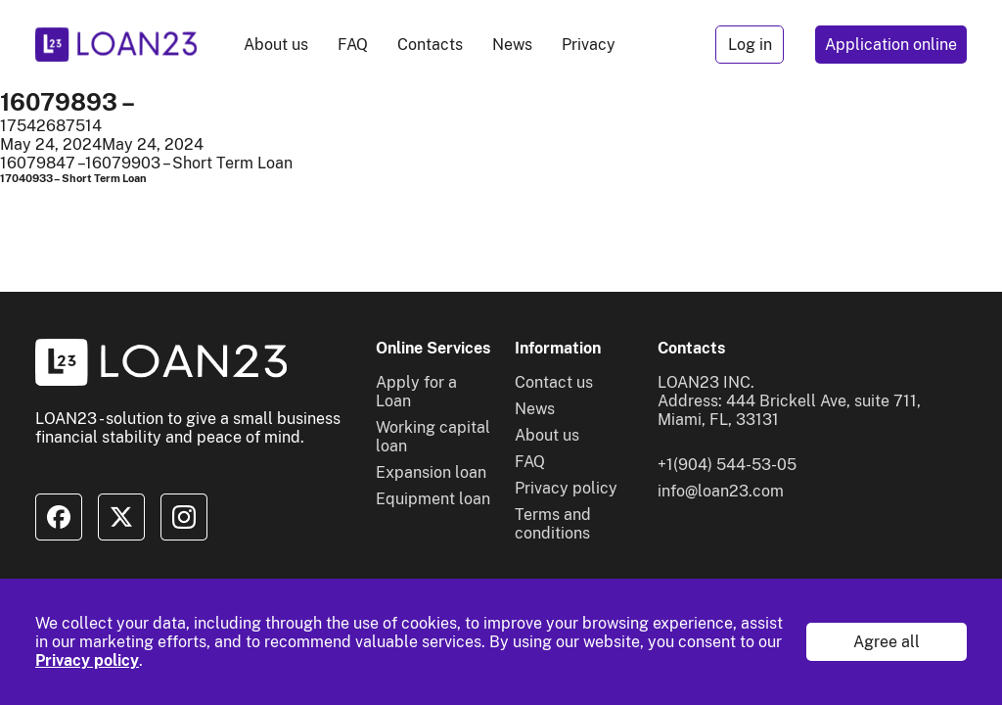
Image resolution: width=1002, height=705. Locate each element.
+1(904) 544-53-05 (727, 464)
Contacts (430, 44)
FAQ (353, 44)
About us (276, 44)
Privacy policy (87, 660)
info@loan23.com (721, 491)
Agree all (886, 642)
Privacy (588, 44)
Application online (891, 44)
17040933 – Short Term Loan (73, 178)
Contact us (554, 382)
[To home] (116, 44)
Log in (750, 44)
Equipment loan (433, 499)
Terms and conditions (553, 523)
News (512, 44)
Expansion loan (431, 472)
